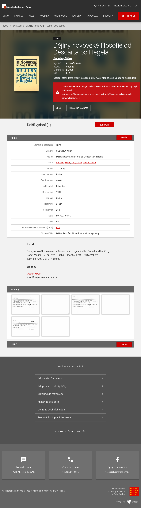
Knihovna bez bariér (49, 401)
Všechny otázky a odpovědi (70, 431)
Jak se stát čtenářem (50, 378)
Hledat (128, 16)
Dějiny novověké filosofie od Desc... (45, 26)
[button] (26, 73)
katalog (17, 26)
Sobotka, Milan (62, 58)
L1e (58, 227)
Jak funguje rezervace (51, 393)
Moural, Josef (89, 162)
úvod (5, 26)
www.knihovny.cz (72, 98)
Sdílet (59, 108)
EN (136, 6)
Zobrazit (104, 125)
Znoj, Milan (76, 162)
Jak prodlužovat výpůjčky (52, 386)
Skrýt (124, 138)
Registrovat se (122, 6)
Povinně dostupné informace (54, 417)
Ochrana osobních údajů (52, 409)
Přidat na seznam (78, 108)
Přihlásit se (102, 6)
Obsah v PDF (34, 273)
